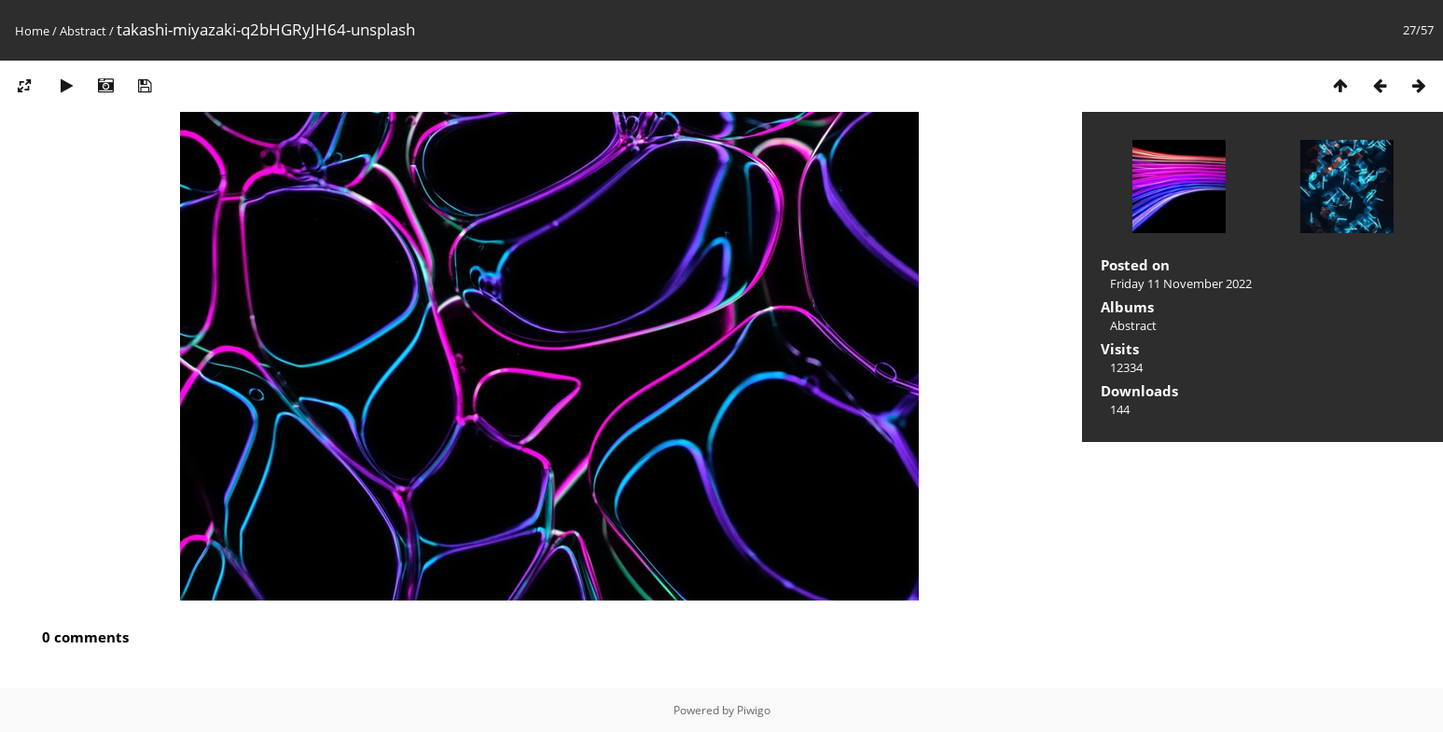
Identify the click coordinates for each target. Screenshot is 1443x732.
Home (32, 30)
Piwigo (753, 710)
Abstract (83, 30)
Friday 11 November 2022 (1181, 283)
